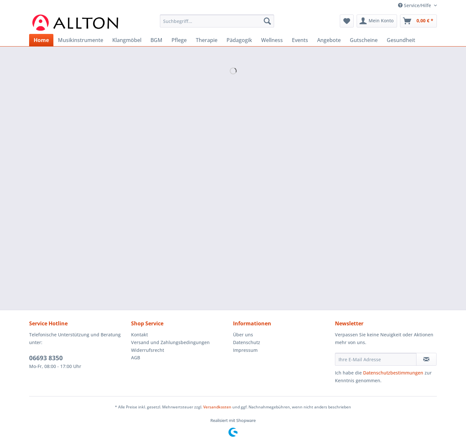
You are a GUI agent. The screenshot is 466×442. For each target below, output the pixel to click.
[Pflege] (179, 40)
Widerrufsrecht (147, 350)
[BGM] (156, 40)
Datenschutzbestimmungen (393, 373)
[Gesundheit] (401, 40)
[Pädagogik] (239, 40)
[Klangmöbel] (127, 40)
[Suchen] (267, 21)
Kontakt (139, 335)
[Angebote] (329, 40)
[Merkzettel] (347, 21)
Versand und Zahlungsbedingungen (170, 342)
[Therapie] (206, 40)
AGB (135, 357)
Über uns (243, 335)
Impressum (245, 350)
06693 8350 (46, 358)
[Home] (41, 40)
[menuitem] (217, 24)
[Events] (300, 40)
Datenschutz (246, 342)
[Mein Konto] (377, 21)
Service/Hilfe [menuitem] (415, 5)
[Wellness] (272, 40)
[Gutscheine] (363, 40)
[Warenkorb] (418, 21)
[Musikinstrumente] (80, 40)
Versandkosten (217, 407)
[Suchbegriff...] (217, 21)
